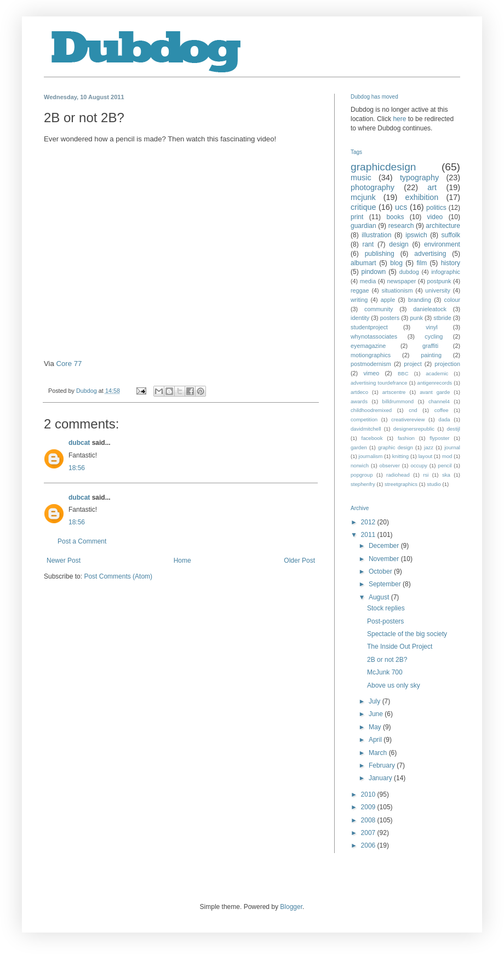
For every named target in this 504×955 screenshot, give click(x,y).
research (401, 226)
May (376, 727)
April (376, 740)
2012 (369, 522)
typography (419, 177)
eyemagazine (368, 345)
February (383, 765)
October (381, 571)
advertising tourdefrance (379, 383)
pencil (444, 465)
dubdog (409, 271)
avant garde (435, 392)
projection (447, 364)
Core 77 (69, 363)
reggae (360, 290)
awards (359, 401)
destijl (453, 429)
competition (364, 419)
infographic (445, 271)
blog (396, 263)
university (437, 290)
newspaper (401, 281)
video (435, 217)
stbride (442, 317)
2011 (369, 535)
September (386, 584)
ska (446, 475)
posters (389, 317)
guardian (363, 226)
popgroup (362, 475)
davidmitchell (366, 429)
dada (444, 419)
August (380, 597)
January (381, 778)
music (361, 177)
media (368, 281)
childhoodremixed (371, 410)
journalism (371, 456)
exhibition (421, 197)
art (432, 187)
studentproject (369, 327)
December (385, 546)
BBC (403, 373)
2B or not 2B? (387, 660)
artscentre (394, 392)
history (450, 263)
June (377, 714)
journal (452, 447)
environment (442, 244)
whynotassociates (374, 336)
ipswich (416, 235)
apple (388, 299)
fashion (406, 438)
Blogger (291, 907)
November (385, 559)
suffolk (451, 235)
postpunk (439, 281)
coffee (441, 410)
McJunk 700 (385, 672)
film (421, 263)
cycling (434, 336)
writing (359, 299)
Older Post (299, 560)
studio (434, 484)
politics (436, 207)
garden (359, 447)
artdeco (359, 392)
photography (372, 187)
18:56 (76, 468)
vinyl (432, 327)
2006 (369, 845)
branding (419, 299)
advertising (430, 254)
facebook (372, 438)
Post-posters (385, 621)
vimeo (371, 373)
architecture (443, 226)
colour (452, 299)
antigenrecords (434, 383)
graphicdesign (383, 167)
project (412, 364)
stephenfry (363, 484)
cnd (413, 410)
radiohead (398, 475)
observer (390, 465)
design (398, 244)
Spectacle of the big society (407, 634)
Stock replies (386, 608)
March (379, 753)
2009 (369, 807)
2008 (369, 820)
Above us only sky (393, 685)
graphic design (395, 447)
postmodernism (371, 364)
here (399, 119)
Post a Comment (82, 541)
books (395, 217)
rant (368, 244)
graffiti (430, 345)
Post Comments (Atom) (118, 576)
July (375, 701)
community (378, 309)
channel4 (439, 401)
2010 (369, 794)
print (357, 217)
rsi (425, 475)
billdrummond (398, 401)
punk (416, 317)
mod (447, 456)
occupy (418, 465)
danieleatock (429, 309)
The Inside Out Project (399, 646)
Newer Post (64, 560)
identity (360, 317)
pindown (374, 272)
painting (431, 355)
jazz (428, 447)
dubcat (79, 443)
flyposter (439, 438)
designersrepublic (413, 429)
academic (437, 373)
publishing (379, 254)
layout (426, 456)
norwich (360, 465)
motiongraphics (371, 355)
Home (182, 560)
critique (363, 207)
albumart (363, 263)
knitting (400, 456)
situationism (397, 290)
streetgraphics (401, 484)
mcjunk (363, 197)
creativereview (408, 419)
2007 (369, 833)
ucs (401, 207)
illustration (376, 235)
